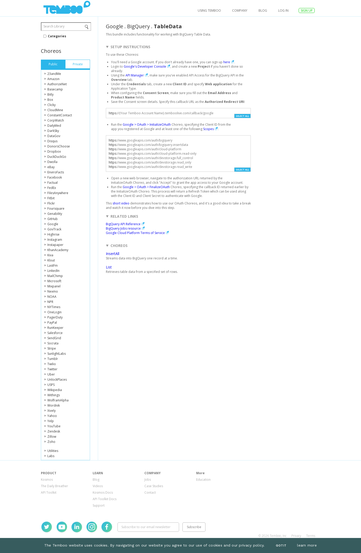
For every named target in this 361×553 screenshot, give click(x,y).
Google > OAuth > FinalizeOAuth (146, 187)
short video (121, 203)
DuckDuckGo (56, 156)
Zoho (51, 441)
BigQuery (138, 26)
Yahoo (52, 416)
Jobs (147, 479)
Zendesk (53, 431)
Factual (52, 182)
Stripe (51, 348)
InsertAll (112, 253)
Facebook (54, 177)
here (226, 62)
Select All (242, 116)
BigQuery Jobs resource (123, 228)
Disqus (52, 141)
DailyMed (54, 125)
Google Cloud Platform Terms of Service (135, 233)
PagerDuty (55, 317)
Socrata (52, 343)
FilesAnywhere (57, 193)
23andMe (54, 74)
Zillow (51, 436)
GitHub (52, 219)
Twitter (52, 369)
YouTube (54, 426)
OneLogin (54, 312)
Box (50, 99)
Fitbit (51, 198)
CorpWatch (55, 120)
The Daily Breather (54, 486)
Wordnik (53, 405)
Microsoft (54, 281)
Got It (281, 545)
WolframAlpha (58, 400)
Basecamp (55, 89)
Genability (54, 213)
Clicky (51, 105)
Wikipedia (54, 390)
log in (283, 10)
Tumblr (52, 359)
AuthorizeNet (57, 84)
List (109, 267)
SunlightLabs (56, 353)
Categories (57, 36)
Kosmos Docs (103, 492)
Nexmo (52, 291)
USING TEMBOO (209, 10)
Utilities (52, 451)
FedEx (51, 188)
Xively (51, 410)
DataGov (53, 136)
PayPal (52, 322)
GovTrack (54, 229)
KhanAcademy (57, 250)
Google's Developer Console (145, 66)
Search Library (53, 26)
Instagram (54, 239)
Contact (150, 492)
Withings (53, 395)
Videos (98, 486)
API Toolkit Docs (104, 499)
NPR (50, 302)
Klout (51, 260)
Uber (51, 374)
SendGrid (54, 338)
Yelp (50, 421)
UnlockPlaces (57, 379)
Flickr (51, 203)
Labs (50, 456)
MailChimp (55, 276)
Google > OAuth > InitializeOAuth (147, 124)
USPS (51, 384)
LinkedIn (53, 270)
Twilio (51, 364)
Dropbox (54, 151)
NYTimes (53, 307)
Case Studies (153, 486)
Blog (263, 10)
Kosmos (47, 479)
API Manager (135, 75)
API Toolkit (48, 492)
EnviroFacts (55, 172)
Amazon (53, 79)
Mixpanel (54, 286)
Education (203, 479)
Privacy (296, 536)
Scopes (208, 129)
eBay (51, 167)
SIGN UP (307, 10)
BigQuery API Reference (123, 224)
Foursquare (55, 208)
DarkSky (53, 131)
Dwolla (52, 162)
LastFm (52, 265)
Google (52, 224)
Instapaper (55, 245)
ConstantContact (59, 115)
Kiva (50, 255)
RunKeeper (55, 327)
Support (99, 505)
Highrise (53, 234)
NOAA (51, 296)
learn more (307, 545)
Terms (310, 536)
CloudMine (55, 110)
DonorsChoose (58, 146)
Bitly (50, 94)
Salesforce (55, 333)
